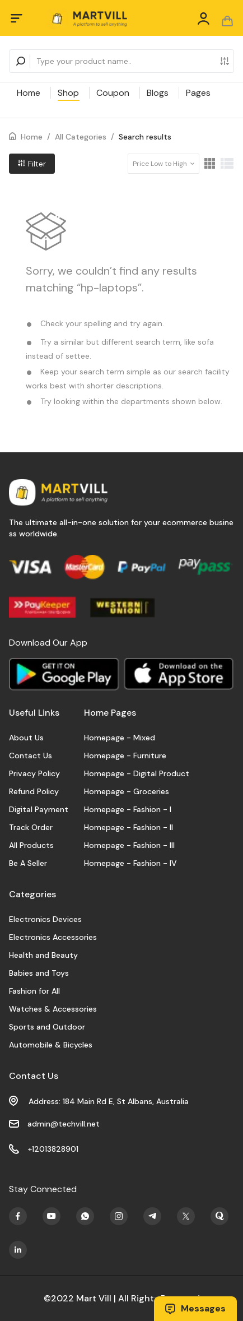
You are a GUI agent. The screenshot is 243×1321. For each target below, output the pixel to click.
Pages (198, 93)
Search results (145, 137)
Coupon (112, 93)
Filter (32, 164)
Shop (68, 93)
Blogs (158, 93)
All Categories (80, 137)
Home (28, 93)
